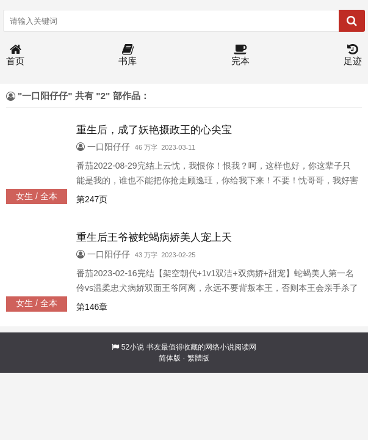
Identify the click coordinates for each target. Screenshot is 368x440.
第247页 (91, 199)
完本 (240, 55)
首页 (15, 55)
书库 (127, 55)
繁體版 (198, 358)
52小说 (132, 347)
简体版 (170, 358)
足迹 (353, 55)
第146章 (91, 307)
